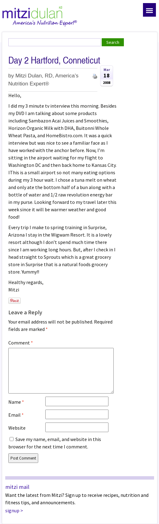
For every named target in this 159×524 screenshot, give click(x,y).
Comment (20, 343)
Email (16, 415)
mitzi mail (17, 486)
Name (16, 402)
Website (17, 428)
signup (12, 510)
